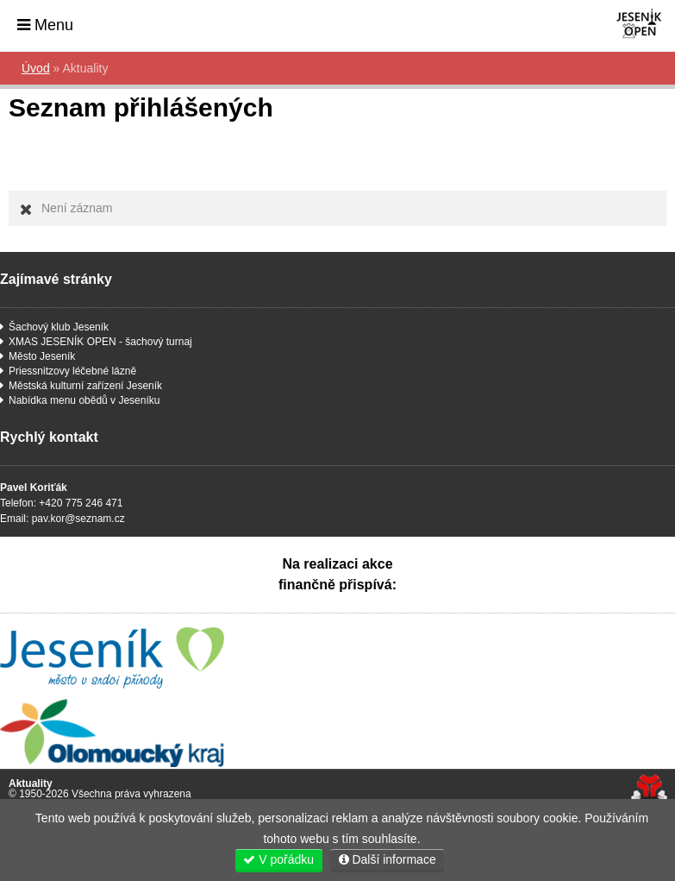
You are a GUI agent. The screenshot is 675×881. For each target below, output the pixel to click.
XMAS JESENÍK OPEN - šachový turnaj (100, 342)
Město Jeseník (42, 356)
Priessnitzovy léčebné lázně (72, 371)
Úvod (615, 24)
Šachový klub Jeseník (59, 327)
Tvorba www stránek (648, 788)
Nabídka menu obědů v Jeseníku (84, 400)
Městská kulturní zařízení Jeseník (85, 386)
